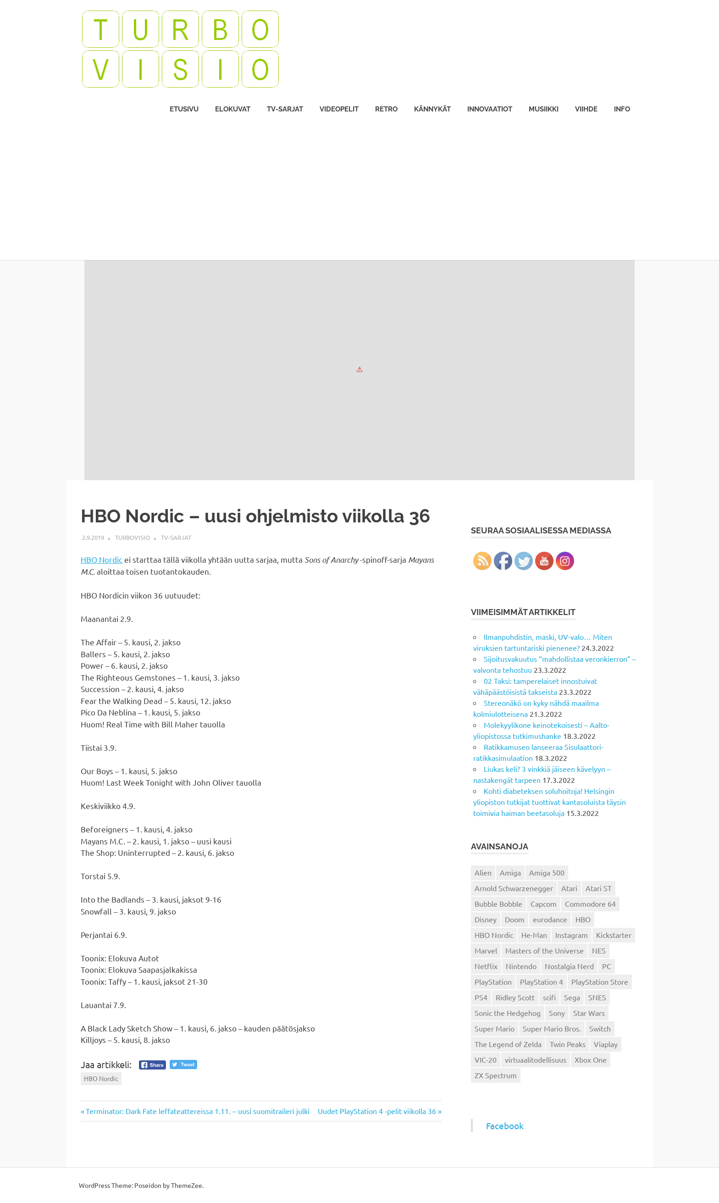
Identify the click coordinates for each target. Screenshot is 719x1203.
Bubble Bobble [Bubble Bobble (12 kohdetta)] (498, 903)
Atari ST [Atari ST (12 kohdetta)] (599, 888)
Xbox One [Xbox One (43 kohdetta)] (591, 1059)
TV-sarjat (285, 109)
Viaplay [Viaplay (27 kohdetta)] (606, 1043)
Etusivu (184, 109)
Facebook (505, 1125)
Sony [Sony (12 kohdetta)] (557, 1012)
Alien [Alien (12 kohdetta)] (483, 872)
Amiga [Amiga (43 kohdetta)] (510, 872)
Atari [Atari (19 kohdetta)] (569, 888)
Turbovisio (132, 537)
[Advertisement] (359, 191)
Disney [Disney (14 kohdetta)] (486, 919)
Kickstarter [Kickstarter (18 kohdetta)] (613, 934)
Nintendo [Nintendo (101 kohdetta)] (521, 965)
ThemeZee (186, 1185)
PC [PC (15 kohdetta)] (606, 965)
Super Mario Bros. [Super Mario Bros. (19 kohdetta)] (552, 1028)
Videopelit (339, 109)
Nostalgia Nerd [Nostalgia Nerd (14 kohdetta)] (569, 965)
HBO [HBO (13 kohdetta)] (583, 919)
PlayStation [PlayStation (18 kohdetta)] (493, 981)
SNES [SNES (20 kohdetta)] (597, 997)
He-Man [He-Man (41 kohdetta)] (534, 934)
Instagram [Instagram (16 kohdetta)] (571, 934)
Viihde (586, 109)
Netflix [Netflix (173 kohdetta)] (486, 965)
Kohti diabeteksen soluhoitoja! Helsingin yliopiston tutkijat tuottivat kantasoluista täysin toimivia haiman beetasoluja (549, 801)
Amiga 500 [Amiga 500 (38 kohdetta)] (546, 872)
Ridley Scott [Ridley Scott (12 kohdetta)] (515, 997)
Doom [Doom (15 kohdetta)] (515, 919)
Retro (386, 109)
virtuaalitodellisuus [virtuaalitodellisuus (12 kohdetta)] (535, 1059)
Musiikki (544, 109)
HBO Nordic (101, 559)
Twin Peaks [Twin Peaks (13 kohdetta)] (568, 1043)
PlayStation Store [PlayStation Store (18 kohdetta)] (599, 981)
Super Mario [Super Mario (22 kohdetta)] (494, 1028)
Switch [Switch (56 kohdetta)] (600, 1028)
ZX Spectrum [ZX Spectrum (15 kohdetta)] (496, 1075)
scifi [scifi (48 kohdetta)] (549, 997)
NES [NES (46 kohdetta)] (599, 950)
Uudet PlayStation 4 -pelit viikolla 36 (377, 1110)
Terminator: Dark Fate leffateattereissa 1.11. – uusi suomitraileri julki (197, 1110)
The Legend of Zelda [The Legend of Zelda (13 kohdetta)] (508, 1043)
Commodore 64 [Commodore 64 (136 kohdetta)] (590, 903)
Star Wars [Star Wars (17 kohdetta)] (589, 1012)
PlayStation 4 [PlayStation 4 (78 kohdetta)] (541, 981)
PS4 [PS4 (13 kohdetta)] (481, 997)
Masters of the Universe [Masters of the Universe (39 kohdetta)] (544, 950)
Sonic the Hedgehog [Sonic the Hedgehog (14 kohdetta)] (508, 1012)
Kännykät (432, 109)
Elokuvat (232, 109)
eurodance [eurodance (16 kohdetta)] (550, 919)
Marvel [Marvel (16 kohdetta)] (486, 950)
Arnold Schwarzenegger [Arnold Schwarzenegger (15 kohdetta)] (514, 888)
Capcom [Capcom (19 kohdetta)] (544, 903)
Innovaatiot (489, 109)
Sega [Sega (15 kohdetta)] (572, 997)
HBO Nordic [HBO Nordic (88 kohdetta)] (494, 934)
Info (622, 109)
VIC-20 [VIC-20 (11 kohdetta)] (486, 1059)
